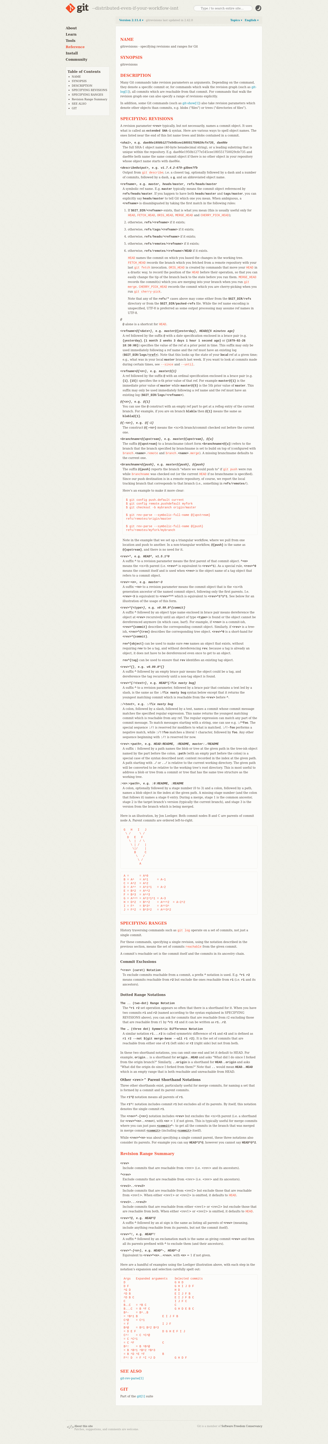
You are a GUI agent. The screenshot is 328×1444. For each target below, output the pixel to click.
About (71, 28)
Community (76, 60)
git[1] (141, 1396)
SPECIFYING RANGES (87, 94)
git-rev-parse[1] (132, 1378)
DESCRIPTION (82, 85)
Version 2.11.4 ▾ (131, 20)
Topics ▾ (236, 20)
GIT (74, 108)
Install (72, 53)
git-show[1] (190, 103)
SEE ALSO (79, 103)
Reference (75, 47)
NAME (76, 76)
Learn (71, 34)
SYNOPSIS (79, 81)
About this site (83, 1426)
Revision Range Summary (89, 99)
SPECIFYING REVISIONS (89, 90)
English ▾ (252, 20)
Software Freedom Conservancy (242, 1426)
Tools (71, 41)
